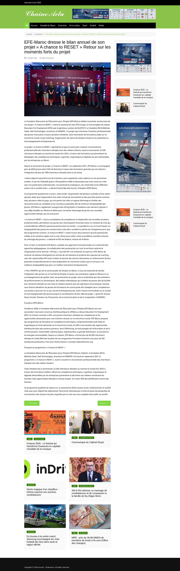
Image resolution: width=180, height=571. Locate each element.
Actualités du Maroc (86, 438)
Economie (62, 25)
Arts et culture (39, 439)
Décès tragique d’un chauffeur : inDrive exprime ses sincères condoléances (43, 492)
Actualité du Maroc (48, 25)
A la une (34, 25)
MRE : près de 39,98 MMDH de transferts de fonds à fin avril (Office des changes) (90, 540)
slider (43, 58)
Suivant (104, 403)
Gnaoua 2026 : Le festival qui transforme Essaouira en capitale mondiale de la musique (43, 446)
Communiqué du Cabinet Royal (88, 442)
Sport (85, 25)
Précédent (32, 403)
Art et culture (74, 25)
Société (93, 25)
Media (101, 25)
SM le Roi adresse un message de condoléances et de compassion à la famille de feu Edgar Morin (89, 493)
